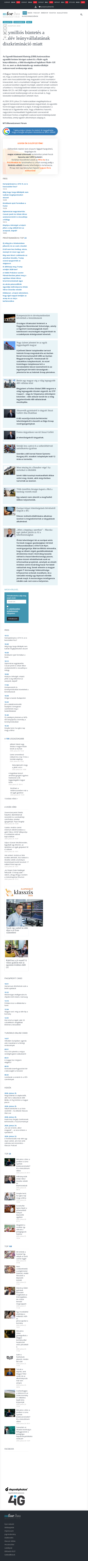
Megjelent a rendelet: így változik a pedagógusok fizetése (21, 1229)
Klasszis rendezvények (30, 16)
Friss (24, 13)
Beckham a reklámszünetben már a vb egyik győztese (19, 790)
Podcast (36, 13)
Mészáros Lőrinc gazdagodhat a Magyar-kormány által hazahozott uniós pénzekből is (22, 1339)
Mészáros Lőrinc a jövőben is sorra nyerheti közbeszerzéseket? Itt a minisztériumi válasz (23, 1165)
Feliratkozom (12, 619)
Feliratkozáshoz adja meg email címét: (16, 597)
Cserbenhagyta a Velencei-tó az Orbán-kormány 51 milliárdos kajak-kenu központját (22, 1396)
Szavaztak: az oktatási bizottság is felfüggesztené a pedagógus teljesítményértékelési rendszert (24, 1433)
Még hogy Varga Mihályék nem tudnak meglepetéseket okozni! (15, 195)
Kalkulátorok (62, 13)
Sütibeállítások (9, 1555)
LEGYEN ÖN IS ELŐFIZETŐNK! (30, 143)
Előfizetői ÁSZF (9, 1551)
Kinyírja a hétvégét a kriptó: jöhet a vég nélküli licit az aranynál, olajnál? (14, 228)
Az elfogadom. (13, 611)
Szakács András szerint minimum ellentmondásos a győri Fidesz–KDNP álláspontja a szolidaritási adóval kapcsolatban (15, 832)
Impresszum (9, 1531)
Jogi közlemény (10, 1534)
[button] (35, 7)
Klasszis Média (9, 1541)
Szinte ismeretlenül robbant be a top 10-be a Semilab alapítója (19, 757)
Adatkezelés (8, 1538)
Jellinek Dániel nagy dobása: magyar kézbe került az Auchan (18, 746)
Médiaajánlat (9, 1527)
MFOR (11, 14)
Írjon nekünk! (9, 1524)
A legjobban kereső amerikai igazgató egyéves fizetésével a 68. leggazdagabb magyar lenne (18, 777)
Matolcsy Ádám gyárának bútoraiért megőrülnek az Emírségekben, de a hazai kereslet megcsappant (22, 1296)
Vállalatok (8, 22)
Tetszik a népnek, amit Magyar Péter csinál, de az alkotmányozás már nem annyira (22, 1376)
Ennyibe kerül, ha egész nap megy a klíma (21, 1195)
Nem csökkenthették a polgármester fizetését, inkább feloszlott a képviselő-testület (22, 1273)
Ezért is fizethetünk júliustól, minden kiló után (22, 1358)
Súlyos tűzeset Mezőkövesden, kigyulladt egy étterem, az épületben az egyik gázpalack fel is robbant (16, 845)
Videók (30, 13)
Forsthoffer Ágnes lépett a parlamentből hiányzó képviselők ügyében (21, 1211)
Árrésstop (44, 13)
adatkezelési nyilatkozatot (13, 610)
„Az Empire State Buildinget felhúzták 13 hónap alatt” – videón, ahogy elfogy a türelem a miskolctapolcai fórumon (16, 873)
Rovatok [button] (52, 13)
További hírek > (11, 799)
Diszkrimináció (19, 22)
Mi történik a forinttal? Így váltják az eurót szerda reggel (22, 1255)
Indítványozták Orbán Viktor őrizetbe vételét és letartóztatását (22, 1181)
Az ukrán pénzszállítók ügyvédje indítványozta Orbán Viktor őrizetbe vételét (15, 287)
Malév (29, 22)
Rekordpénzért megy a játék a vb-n (20, 766)
